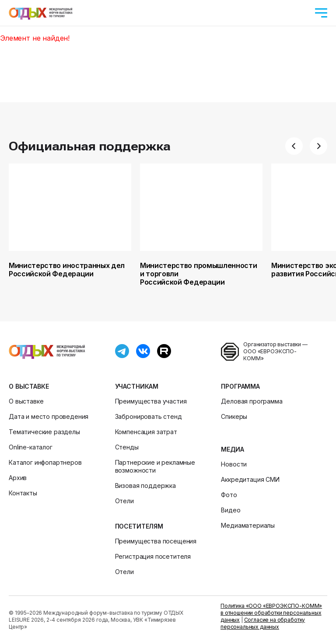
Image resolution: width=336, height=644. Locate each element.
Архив (18, 477)
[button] (294, 146)
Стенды (127, 447)
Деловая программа (251, 401)
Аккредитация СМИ (250, 479)
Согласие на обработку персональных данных (262, 623)
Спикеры (234, 416)
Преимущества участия (151, 401)
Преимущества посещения (155, 541)
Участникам (136, 386)
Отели (124, 501)
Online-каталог (30, 447)
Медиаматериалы (248, 525)
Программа (240, 386)
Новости (234, 464)
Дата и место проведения (48, 416)
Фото (229, 494)
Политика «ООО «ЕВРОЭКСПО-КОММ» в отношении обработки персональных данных (271, 612)
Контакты (23, 493)
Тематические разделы (44, 431)
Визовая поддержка (145, 485)
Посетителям (139, 526)
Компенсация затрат (146, 431)
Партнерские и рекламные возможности (155, 466)
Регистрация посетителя (153, 556)
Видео (230, 510)
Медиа (232, 449)
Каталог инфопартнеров (45, 462)
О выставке (29, 386)
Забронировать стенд (148, 416)
